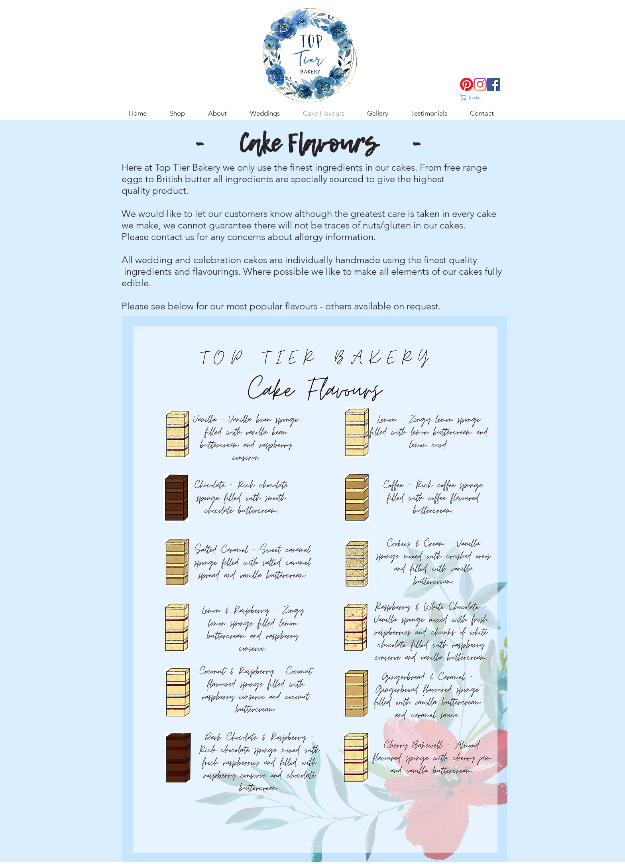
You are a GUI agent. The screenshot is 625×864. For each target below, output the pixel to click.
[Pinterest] (466, 84)
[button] (475, 97)
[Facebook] (493, 84)
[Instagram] (480, 84)
